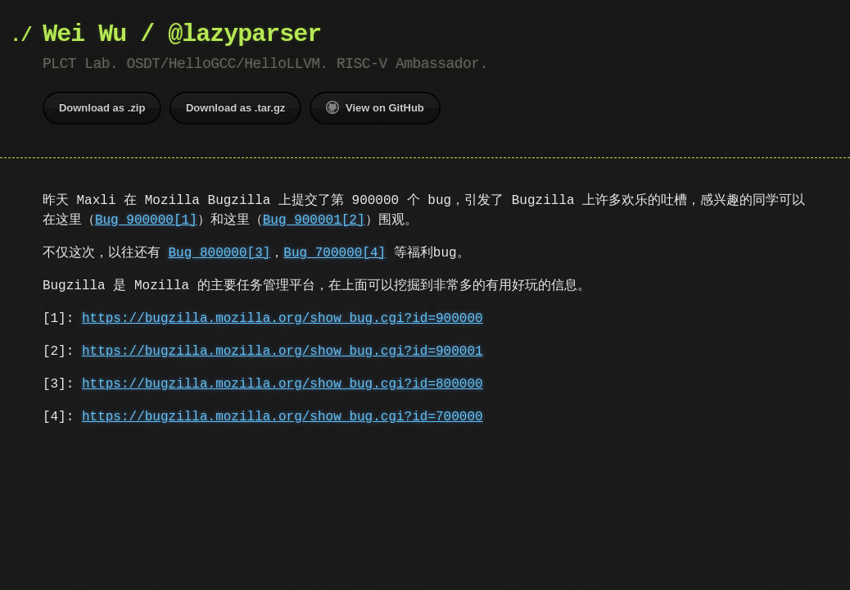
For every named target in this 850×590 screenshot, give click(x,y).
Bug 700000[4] (334, 253)
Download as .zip (102, 108)
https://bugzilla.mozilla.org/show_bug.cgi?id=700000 (282, 417)
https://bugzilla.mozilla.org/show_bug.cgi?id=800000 (282, 384)
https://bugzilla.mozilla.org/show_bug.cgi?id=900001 (282, 352)
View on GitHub (375, 107)
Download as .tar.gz (235, 108)
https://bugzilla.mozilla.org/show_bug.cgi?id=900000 (282, 319)
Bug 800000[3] (220, 253)
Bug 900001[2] (314, 220)
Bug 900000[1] (146, 220)
